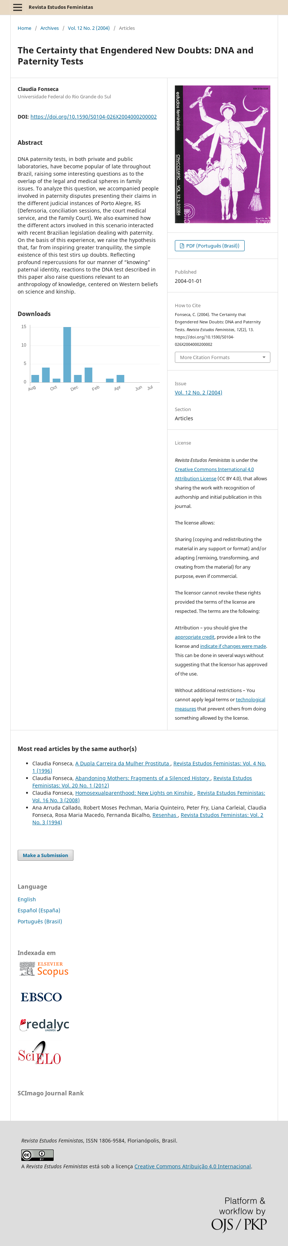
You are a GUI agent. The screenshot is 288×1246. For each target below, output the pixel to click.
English (27, 899)
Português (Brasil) (40, 921)
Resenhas (165, 814)
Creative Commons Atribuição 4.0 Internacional (192, 1166)
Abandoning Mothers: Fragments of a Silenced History (142, 778)
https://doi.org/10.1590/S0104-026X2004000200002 (93, 116)
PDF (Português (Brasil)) (212, 245)
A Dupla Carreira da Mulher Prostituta (122, 763)
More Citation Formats (205, 357)
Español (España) (39, 910)
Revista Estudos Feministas (61, 7)
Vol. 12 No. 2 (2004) (89, 28)
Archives (49, 28)
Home (24, 28)
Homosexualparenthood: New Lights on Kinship (134, 792)
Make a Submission (45, 855)
